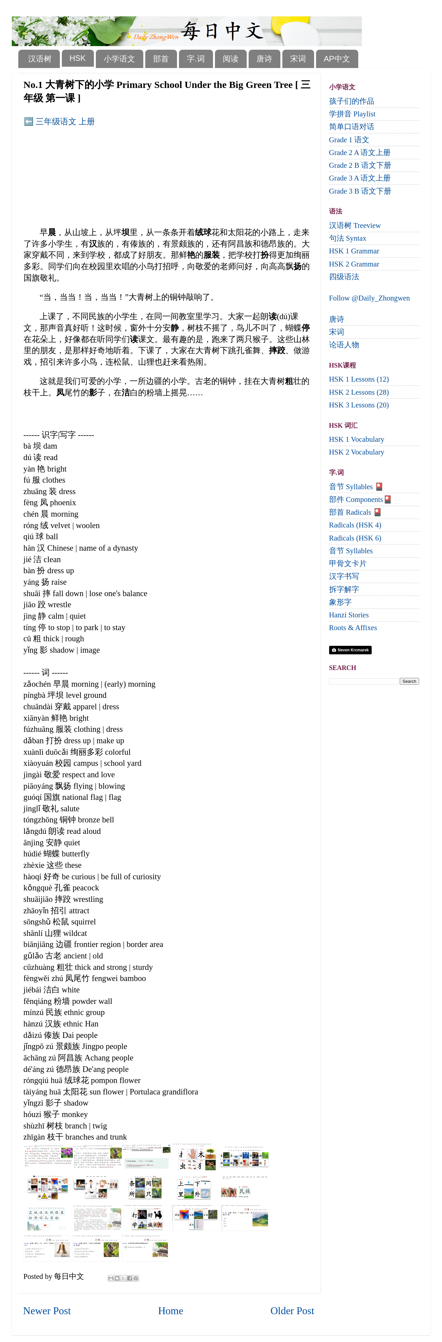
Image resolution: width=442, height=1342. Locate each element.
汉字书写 (344, 576)
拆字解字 (344, 589)
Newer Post (47, 1310)
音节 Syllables (351, 551)
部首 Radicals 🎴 (355, 512)
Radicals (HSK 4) (355, 525)
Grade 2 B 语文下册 (360, 165)
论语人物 (344, 345)
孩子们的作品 (351, 101)
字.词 (196, 58)
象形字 (340, 602)
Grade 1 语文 (349, 140)
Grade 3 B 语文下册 (360, 191)
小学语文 (119, 58)
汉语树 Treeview (355, 225)
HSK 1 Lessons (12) (359, 379)
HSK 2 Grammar (354, 264)
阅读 (231, 58)
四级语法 (344, 277)
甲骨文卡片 (348, 563)
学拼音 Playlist (352, 114)
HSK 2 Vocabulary (356, 452)
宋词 (298, 58)
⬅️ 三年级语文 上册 (59, 121)
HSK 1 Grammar (354, 251)
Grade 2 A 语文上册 (360, 152)
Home (170, 1310)
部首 (161, 58)
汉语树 (40, 58)
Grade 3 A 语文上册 (360, 178)
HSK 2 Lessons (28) (359, 392)
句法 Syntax (347, 238)
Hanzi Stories (349, 615)
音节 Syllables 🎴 (356, 487)
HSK (78, 58)
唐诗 (264, 58)
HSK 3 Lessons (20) (359, 405)
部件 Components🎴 (360, 499)
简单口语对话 (351, 127)
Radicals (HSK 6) (355, 538)
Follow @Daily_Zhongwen (369, 298)
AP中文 (337, 58)
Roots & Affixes (353, 628)
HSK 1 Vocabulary (356, 439)
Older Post (292, 1310)
